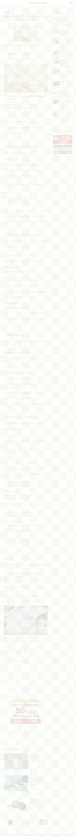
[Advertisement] (26, 682)
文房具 (6, 12)
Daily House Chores (38, 3)
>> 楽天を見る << (26, 723)
